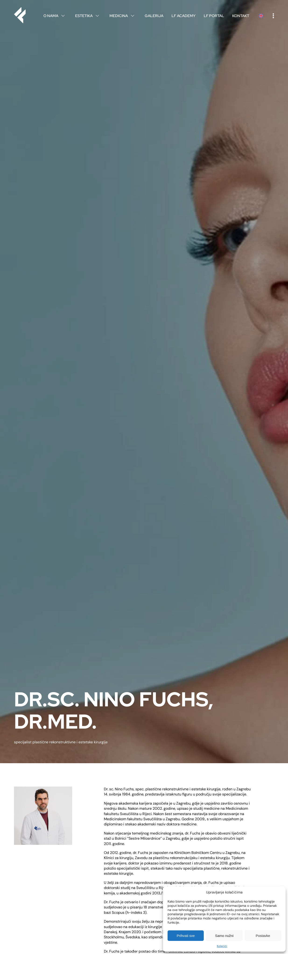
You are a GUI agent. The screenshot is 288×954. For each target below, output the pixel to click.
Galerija (154, 15)
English (260, 15)
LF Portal (214, 15)
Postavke (263, 936)
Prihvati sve (186, 936)
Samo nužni (224, 936)
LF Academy (184, 15)
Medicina (123, 15)
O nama (55, 15)
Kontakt (240, 15)
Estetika (88, 15)
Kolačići (222, 946)
